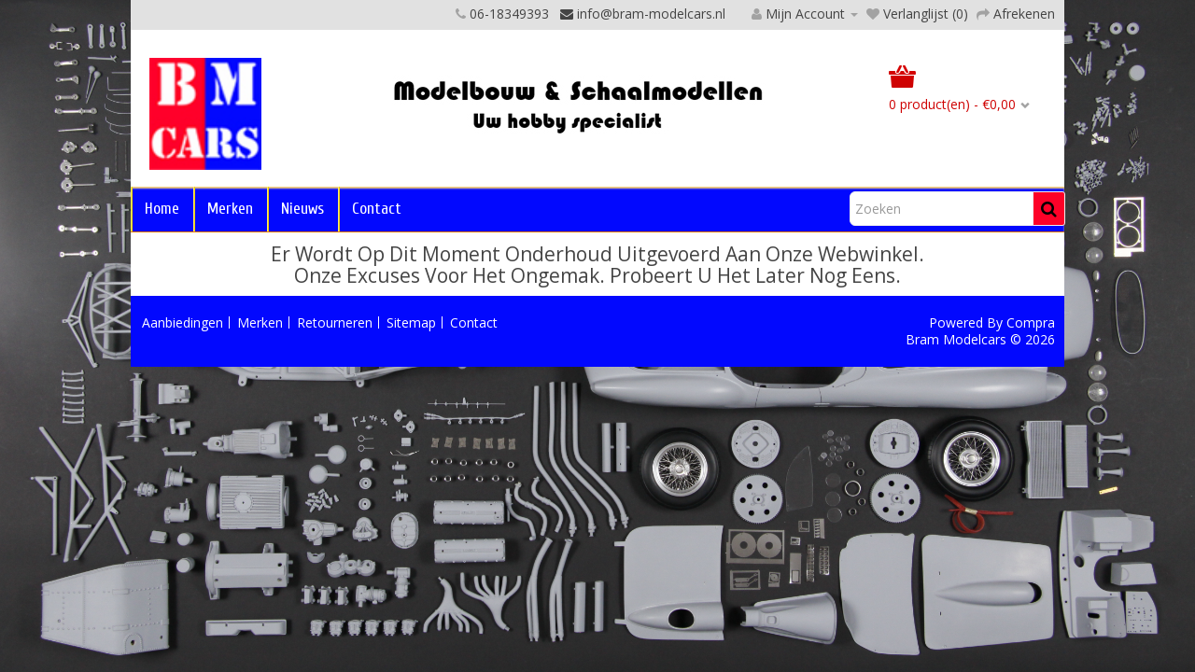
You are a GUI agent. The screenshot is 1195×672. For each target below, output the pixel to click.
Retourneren (335, 322)
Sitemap (411, 322)
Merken (230, 208)
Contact (376, 208)
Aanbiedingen (182, 322)
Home (162, 208)
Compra (1030, 322)
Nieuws (302, 208)
